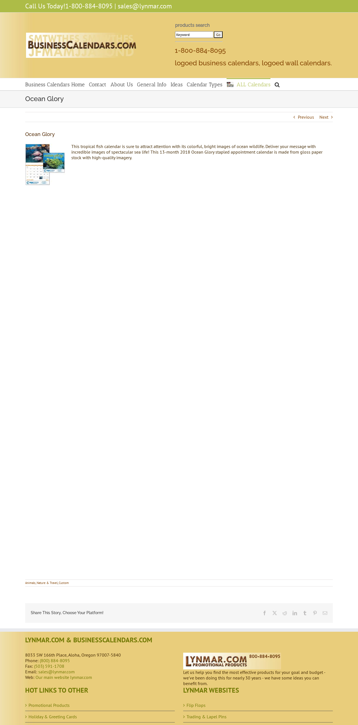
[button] (277, 84)
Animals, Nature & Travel (41, 583)
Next (323, 117)
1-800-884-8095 (89, 6)
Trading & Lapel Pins (207, 716)
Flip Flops (196, 705)
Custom (64, 583)
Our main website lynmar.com (64, 677)
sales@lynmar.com (145, 6)
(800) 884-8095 (55, 660)
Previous (306, 117)
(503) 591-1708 (49, 666)
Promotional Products (49, 705)
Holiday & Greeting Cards (53, 716)
